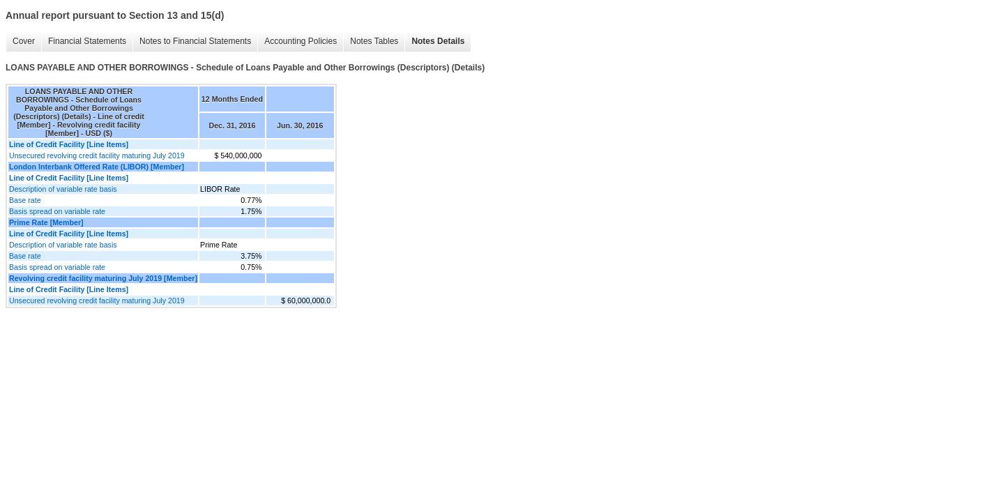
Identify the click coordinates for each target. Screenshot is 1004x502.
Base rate (25, 200)
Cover (24, 41)
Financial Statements (87, 41)
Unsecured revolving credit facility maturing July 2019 (97, 155)
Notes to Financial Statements (195, 41)
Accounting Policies (300, 41)
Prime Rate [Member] (46, 222)
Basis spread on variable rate (57, 211)
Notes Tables (374, 41)
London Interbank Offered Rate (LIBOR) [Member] (96, 166)
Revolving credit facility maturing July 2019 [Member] (103, 278)
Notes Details (437, 41)
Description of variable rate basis (63, 189)
